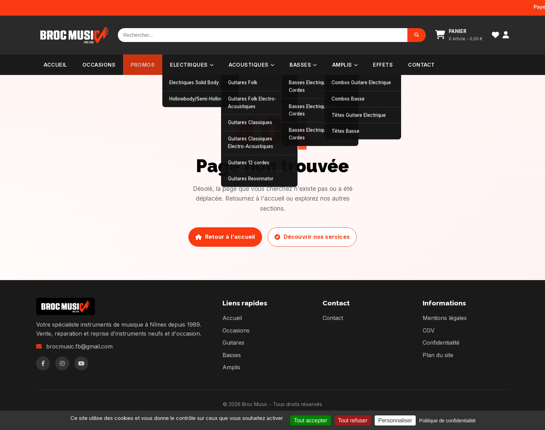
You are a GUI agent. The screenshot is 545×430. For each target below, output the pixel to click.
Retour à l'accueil (225, 236)
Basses (303, 65)
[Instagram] (62, 363)
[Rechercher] (262, 35)
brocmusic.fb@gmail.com (79, 346)
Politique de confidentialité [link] (447, 420)
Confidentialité (441, 342)
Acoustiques (251, 65)
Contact (421, 65)
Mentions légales (445, 317)
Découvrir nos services (312, 236)
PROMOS (143, 65)
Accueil (55, 65)
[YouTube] (81, 363)
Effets (383, 65)
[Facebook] (43, 363)
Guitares (233, 342)
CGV (428, 330)
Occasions (99, 65)
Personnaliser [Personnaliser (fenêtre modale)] (395, 420)
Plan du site (438, 355)
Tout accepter (310, 420)
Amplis (345, 65)
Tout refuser (352, 420)
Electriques (191, 65)
